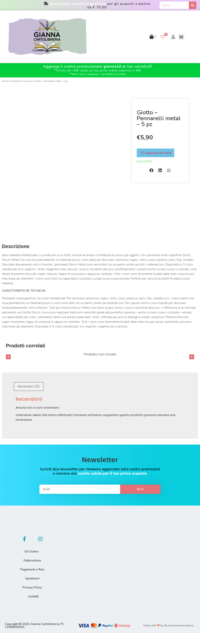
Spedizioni (32, 577)
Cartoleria (15, 81)
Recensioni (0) (28, 385)
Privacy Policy (32, 586)
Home (5, 81)
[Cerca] (192, 5)
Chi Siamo (31, 550)
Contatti (33, 595)
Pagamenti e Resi (32, 568)
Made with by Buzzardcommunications (168, 624)
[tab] (28, 385)
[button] (181, 37)
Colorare (27, 81)
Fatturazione (32, 559)
